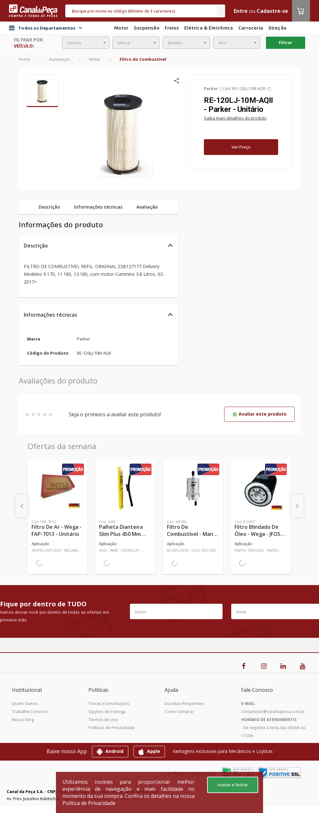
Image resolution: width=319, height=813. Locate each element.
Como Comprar (179, 711)
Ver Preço (241, 147)
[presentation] (21, 506)
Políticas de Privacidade (111, 727)
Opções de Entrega (107, 711)
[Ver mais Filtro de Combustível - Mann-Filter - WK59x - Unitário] (193, 488)
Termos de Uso (103, 719)
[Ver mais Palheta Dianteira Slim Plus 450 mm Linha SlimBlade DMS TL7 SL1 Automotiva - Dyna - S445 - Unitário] (125, 488)
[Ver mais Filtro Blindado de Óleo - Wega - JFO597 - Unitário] (260, 488)
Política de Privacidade (88, 803)
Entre (241, 10)
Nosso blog (23, 719)
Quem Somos (25, 703)
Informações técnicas (50, 314)
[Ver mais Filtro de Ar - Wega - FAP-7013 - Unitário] (57, 488)
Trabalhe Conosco (30, 711)
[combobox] (85, 43)
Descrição (36, 245)
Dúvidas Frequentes (184, 703)
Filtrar (285, 42)
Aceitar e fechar (232, 785)
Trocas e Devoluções (108, 703)
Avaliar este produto (259, 414)
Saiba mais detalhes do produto (235, 118)
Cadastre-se (272, 10)
